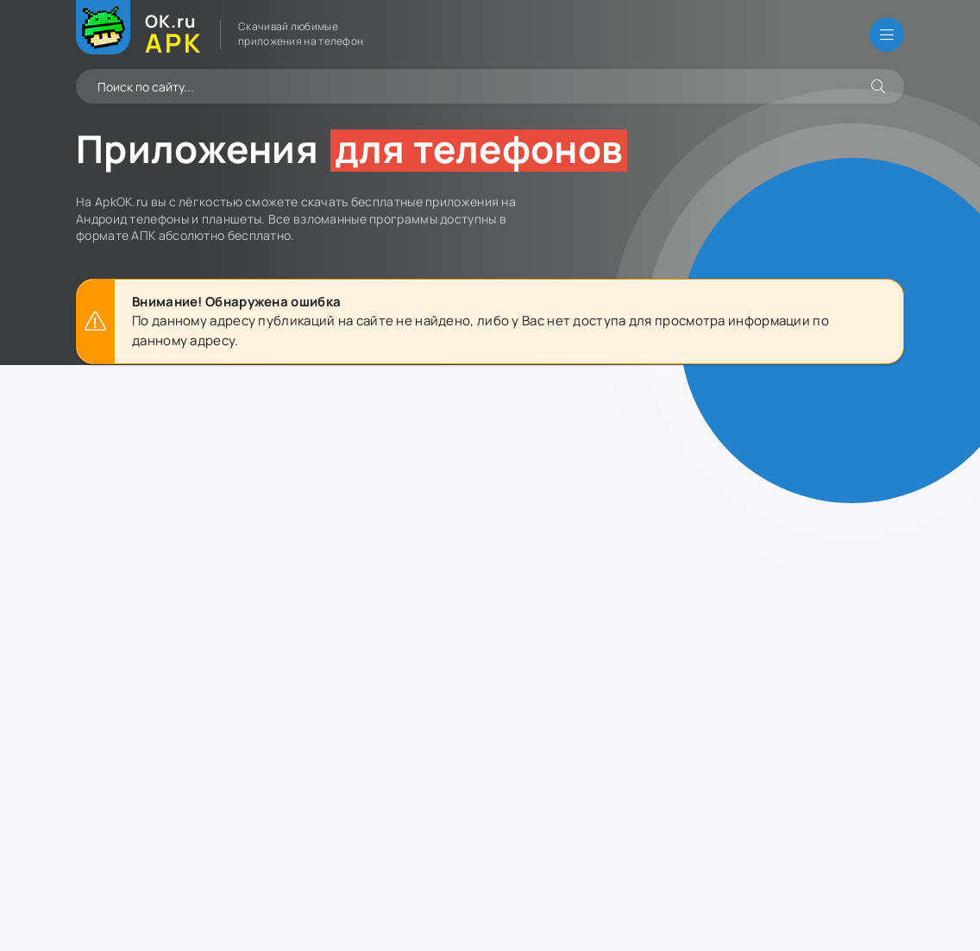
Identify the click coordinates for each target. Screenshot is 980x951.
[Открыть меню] (887, 34)
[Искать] (878, 86)
